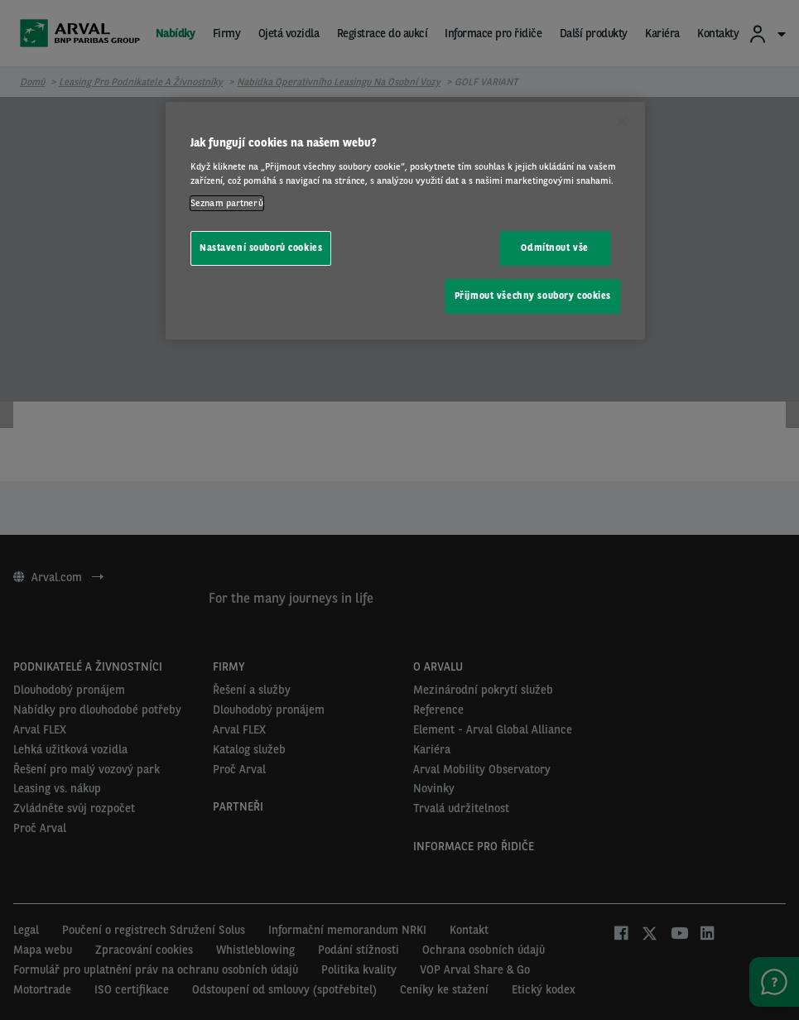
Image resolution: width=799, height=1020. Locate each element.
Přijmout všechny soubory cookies (533, 295)
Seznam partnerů (226, 203)
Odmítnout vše (554, 247)
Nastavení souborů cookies (261, 247)
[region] (405, 220)
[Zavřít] (622, 121)
